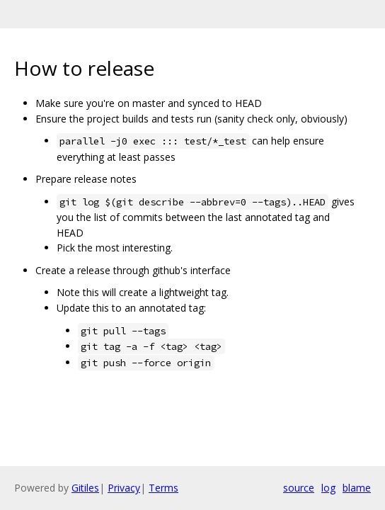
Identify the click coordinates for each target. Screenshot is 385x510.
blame (357, 487)
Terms (163, 487)
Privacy (124, 487)
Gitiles (85, 487)
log (328, 487)
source (298, 487)
